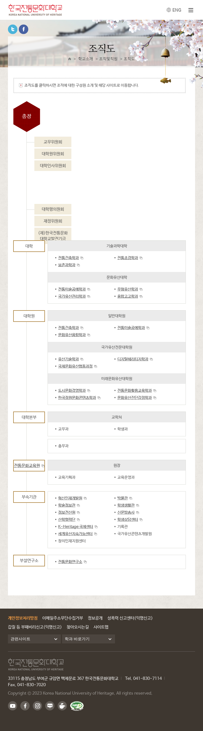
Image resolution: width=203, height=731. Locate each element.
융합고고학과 (127, 296)
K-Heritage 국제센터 (75, 526)
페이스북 (23, 29)
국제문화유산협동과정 (75, 366)
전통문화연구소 (70, 562)
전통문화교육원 (27, 465)
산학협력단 (66, 519)
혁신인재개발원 (70, 498)
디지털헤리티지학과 (132, 359)
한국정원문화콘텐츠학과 (77, 397)
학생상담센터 (127, 519)
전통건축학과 (68, 258)
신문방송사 (126, 512)
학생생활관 (126, 505)
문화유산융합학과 (72, 335)
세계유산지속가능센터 (75, 534)
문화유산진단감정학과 (134, 397)
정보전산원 (66, 512)
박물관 (122, 498)
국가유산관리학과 (72, 296)
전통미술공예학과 (72, 289)
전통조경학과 (127, 258)
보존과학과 (66, 265)
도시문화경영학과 (72, 390)
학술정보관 (66, 505)
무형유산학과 (127, 289)
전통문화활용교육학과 (134, 390)
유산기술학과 (68, 359)
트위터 (12, 29)
